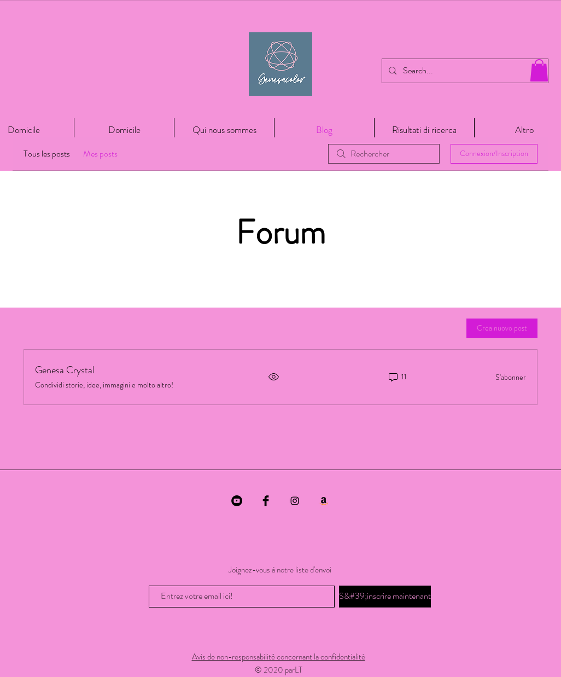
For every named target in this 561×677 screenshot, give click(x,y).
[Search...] (464, 71)
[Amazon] (323, 500)
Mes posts (100, 153)
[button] (539, 70)
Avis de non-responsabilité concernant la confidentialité (278, 657)
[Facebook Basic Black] (265, 500)
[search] (384, 154)
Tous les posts (47, 153)
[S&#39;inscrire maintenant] (385, 596)
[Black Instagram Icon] (294, 500)
